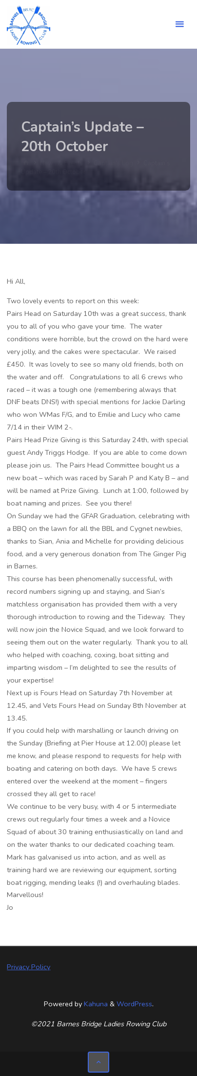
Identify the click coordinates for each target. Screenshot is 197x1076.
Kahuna (95, 1004)
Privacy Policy (28, 967)
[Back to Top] (98, 1062)
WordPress (134, 1004)
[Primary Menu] (179, 24)
